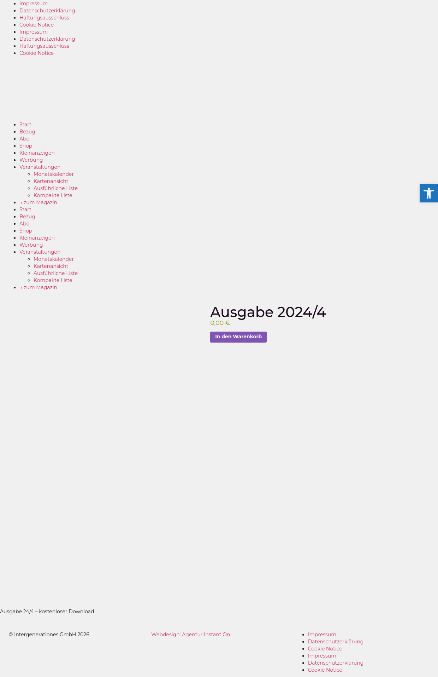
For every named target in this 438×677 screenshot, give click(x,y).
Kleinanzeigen (37, 153)
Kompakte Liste (53, 195)
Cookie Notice (36, 25)
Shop (25, 146)
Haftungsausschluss (44, 18)
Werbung (31, 160)
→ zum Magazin (38, 202)
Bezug (27, 131)
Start (25, 124)
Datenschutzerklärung (47, 10)
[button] (429, 193)
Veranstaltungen (39, 167)
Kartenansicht (51, 181)
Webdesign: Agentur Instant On (190, 634)
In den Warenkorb (238, 337)
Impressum (33, 3)
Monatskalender (54, 174)
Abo (24, 139)
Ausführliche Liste (56, 188)
